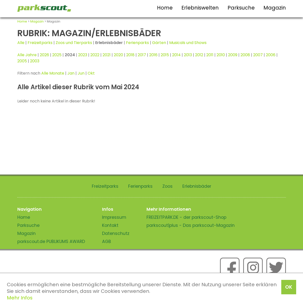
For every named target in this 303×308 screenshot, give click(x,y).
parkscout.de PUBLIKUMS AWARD (51, 241)
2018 (130, 55)
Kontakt (110, 225)
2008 (245, 55)
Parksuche (241, 7)
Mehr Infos (19, 297)
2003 (34, 61)
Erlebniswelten (200, 7)
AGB (106, 241)
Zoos (167, 186)
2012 (199, 55)
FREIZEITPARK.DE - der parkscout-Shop (186, 217)
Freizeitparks (40, 42)
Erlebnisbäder (196, 186)
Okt (91, 73)
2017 (142, 55)
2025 (57, 55)
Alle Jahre (27, 55)
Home (165, 7)
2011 (209, 55)
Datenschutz (115, 233)
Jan (70, 73)
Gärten (159, 42)
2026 (44, 55)
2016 (153, 55)
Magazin (274, 7)
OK (288, 287)
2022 (94, 55)
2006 (270, 55)
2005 (22, 61)
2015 (165, 55)
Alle (20, 42)
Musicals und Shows (188, 42)
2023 (82, 55)
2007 (258, 55)
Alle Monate (52, 73)
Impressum (114, 217)
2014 (176, 55)
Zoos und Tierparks (74, 42)
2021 (107, 55)
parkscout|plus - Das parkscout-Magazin (190, 225)
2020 (118, 55)
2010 (221, 55)
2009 (232, 55)
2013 (188, 55)
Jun (81, 73)
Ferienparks (137, 42)
